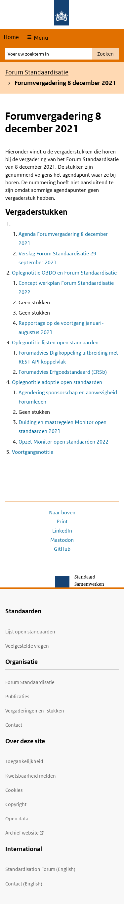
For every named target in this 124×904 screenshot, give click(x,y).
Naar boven (62, 512)
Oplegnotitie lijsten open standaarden (55, 342)
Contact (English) (23, 884)
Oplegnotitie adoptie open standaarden (57, 382)
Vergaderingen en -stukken (34, 711)
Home (11, 37)
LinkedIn (62, 530)
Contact (13, 725)
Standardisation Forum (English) (40, 869)
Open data (16, 818)
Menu (40, 37)
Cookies (13, 790)
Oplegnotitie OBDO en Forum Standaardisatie (64, 272)
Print (62, 521)
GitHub (62, 548)
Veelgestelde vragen (27, 646)
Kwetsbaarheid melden (30, 776)
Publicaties (17, 696)
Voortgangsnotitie (32, 452)
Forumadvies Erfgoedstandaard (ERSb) (63, 371)
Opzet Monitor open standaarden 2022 (63, 441)
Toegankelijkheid (24, 761)
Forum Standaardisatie (36, 72)
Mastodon (62, 540)
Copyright (15, 804)
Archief (24, 833)
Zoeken (105, 54)
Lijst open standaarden (30, 631)
